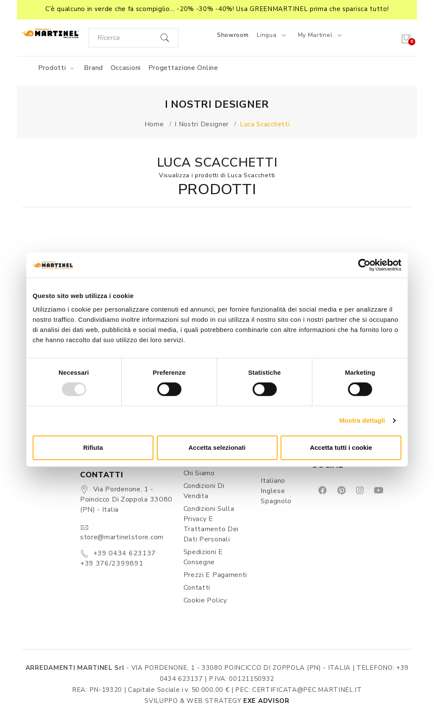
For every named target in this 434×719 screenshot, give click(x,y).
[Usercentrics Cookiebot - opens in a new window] (364, 265)
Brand (93, 67)
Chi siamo (199, 473)
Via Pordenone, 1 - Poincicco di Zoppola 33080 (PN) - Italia (126, 499)
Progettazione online (183, 67)
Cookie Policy (205, 600)
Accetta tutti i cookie (341, 447)
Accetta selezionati (216, 447)
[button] (217, 10)
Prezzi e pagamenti (216, 575)
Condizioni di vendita (204, 491)
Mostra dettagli (362, 420)
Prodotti (57, 67)
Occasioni (126, 67)
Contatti (197, 587)
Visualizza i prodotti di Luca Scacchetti (217, 175)
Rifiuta (93, 447)
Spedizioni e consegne (203, 557)
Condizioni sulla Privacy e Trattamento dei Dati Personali (211, 524)
